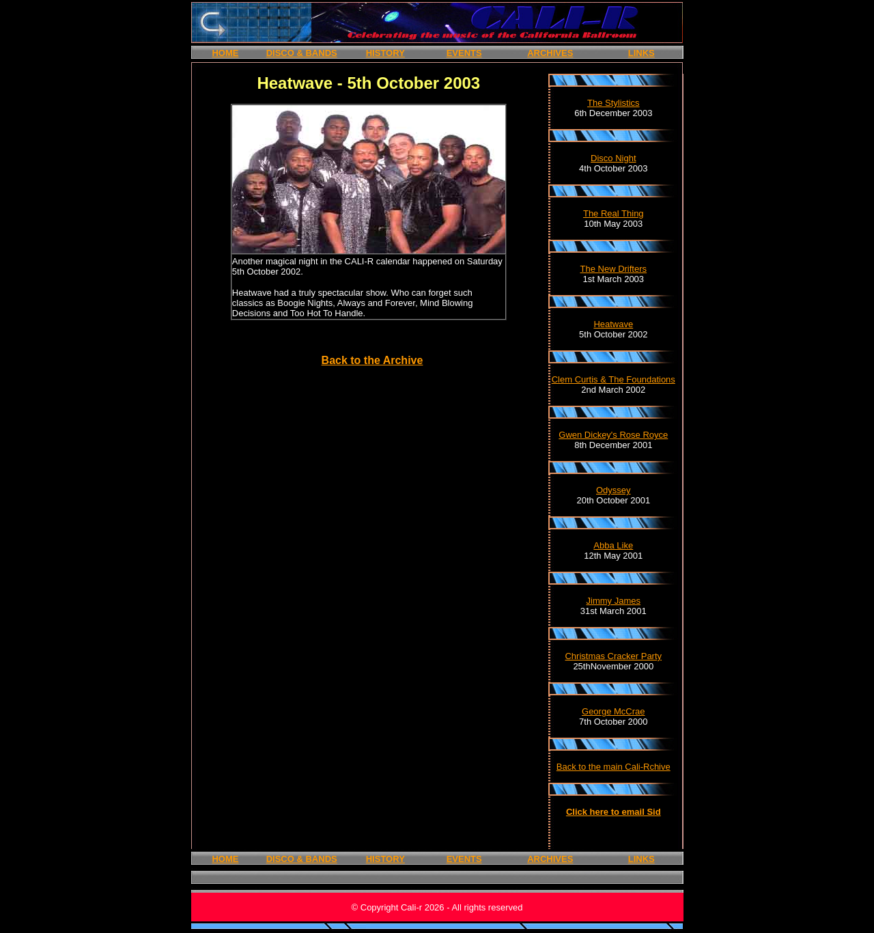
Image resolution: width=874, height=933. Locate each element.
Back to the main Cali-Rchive (613, 767)
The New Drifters (613, 269)
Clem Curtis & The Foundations (613, 379)
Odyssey (613, 490)
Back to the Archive (372, 360)
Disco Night (613, 158)
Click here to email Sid (613, 812)
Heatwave (613, 324)
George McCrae (613, 711)
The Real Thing (613, 213)
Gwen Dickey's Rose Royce (613, 435)
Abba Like (613, 545)
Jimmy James (613, 601)
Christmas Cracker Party (613, 656)
